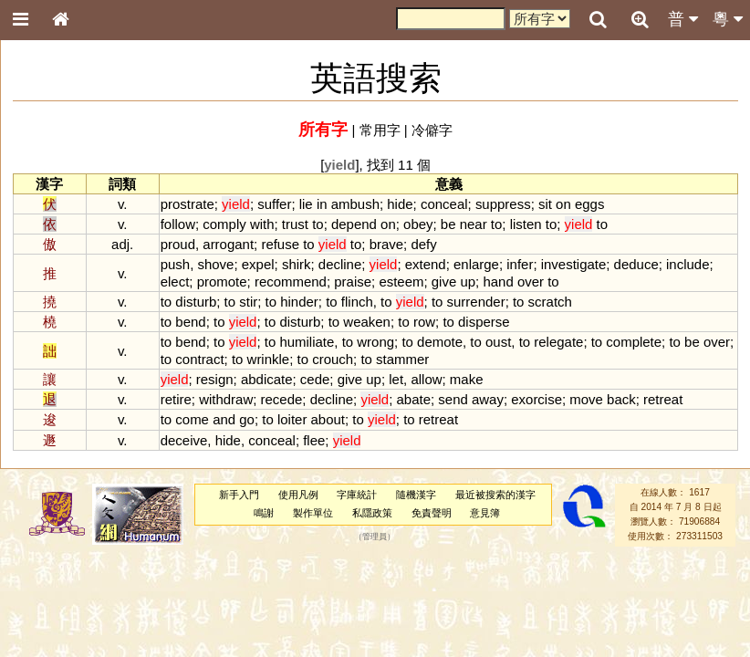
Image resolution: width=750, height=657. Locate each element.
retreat (662, 399)
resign (215, 379)
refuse (280, 244)
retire (176, 399)
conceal (444, 204)
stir (248, 301)
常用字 (380, 130)
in (322, 204)
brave (386, 244)
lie (306, 204)
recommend (291, 281)
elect (175, 281)
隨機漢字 (416, 494)
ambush (355, 204)
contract (199, 359)
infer (519, 264)
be (448, 224)
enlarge (476, 264)
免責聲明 (431, 512)
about (328, 419)
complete (633, 341)
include (687, 264)
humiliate (306, 341)
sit (545, 204)
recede (282, 399)
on (563, 204)
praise (352, 281)
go (247, 419)
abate (414, 399)
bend (190, 321)
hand (498, 281)
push (175, 264)
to (317, 224)
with (262, 224)
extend (425, 264)
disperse (484, 321)
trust (295, 224)
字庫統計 (357, 494)
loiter (292, 419)
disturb (195, 301)
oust (498, 341)
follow (178, 224)
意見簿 (485, 512)
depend (354, 224)
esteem (401, 281)
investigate (574, 264)
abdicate (267, 379)
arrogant (228, 244)
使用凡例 (298, 494)
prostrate (187, 204)
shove (215, 264)
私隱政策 (372, 512)
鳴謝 (264, 512)
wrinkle (268, 359)
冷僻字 (432, 130)
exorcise (536, 399)
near (473, 224)
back (621, 399)
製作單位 (313, 512)
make (467, 379)
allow (426, 379)
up (467, 281)
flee (314, 440)
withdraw (226, 399)
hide (399, 204)
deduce (636, 264)
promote (222, 281)
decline (339, 264)
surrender (476, 301)
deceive (184, 440)
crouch (332, 359)
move (586, 399)
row (424, 321)
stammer (402, 359)
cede (314, 379)
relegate (558, 341)
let (396, 379)
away (488, 399)
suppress (503, 204)
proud (178, 244)
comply (224, 224)
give (444, 281)
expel (258, 264)
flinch (357, 301)
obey (417, 224)
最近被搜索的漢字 (495, 494)
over (530, 281)
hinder (299, 301)
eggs (589, 204)
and (224, 419)
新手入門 (239, 494)
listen (526, 224)
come (192, 419)
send (452, 399)
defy (423, 244)
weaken (367, 321)
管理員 (374, 536)
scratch (550, 301)
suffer (274, 204)
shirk (296, 264)
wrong (375, 341)
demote (440, 341)
